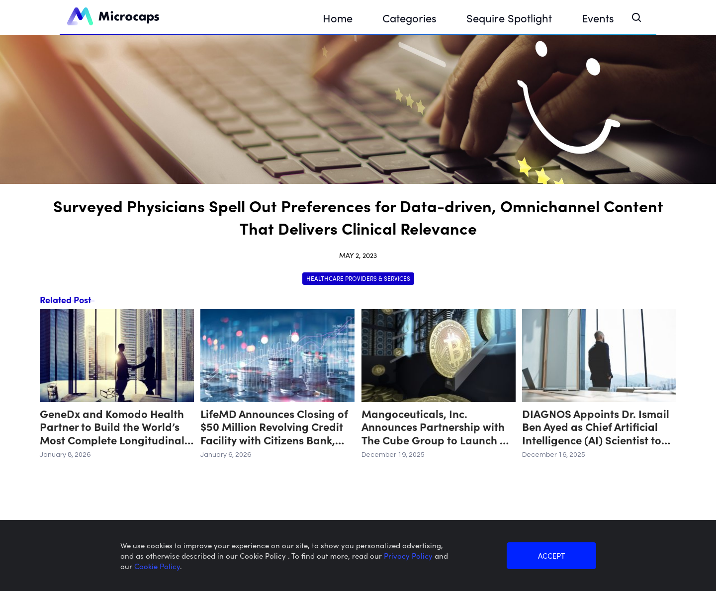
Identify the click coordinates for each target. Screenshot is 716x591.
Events (598, 17)
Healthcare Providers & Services (358, 278)
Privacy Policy (409, 555)
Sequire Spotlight (509, 17)
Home (338, 17)
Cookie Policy (157, 566)
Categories (409, 17)
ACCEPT (551, 555)
